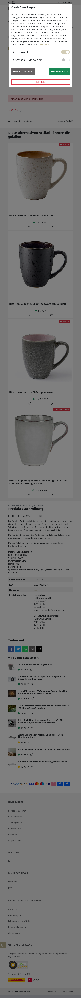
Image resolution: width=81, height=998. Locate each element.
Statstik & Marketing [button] (26, 60)
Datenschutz (44, 44)
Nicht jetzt (40, 82)
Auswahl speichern (23, 71)
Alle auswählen (59, 71)
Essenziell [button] (19, 52)
